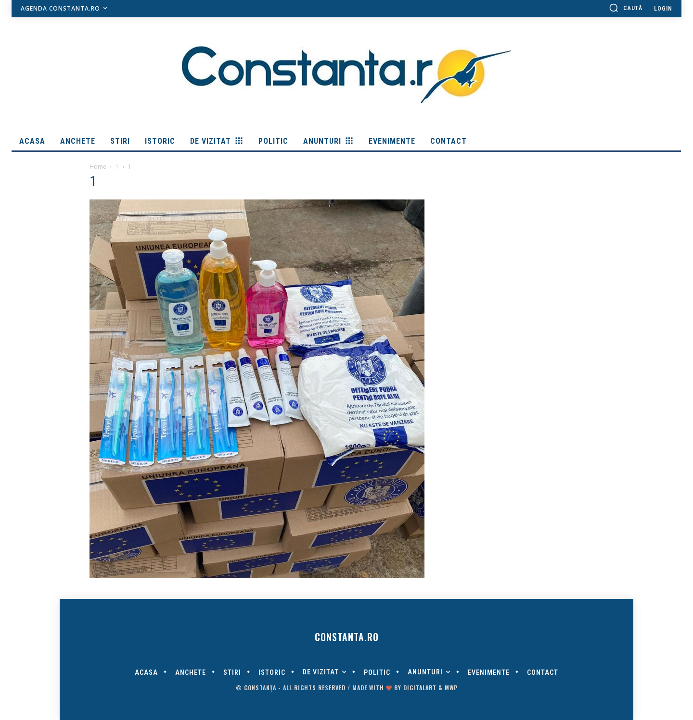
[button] (625, 7)
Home (98, 166)
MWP (451, 687)
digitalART (419, 687)
